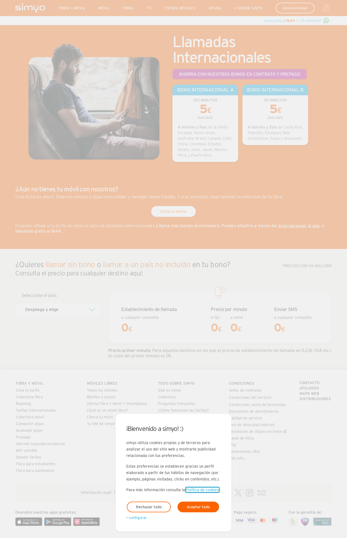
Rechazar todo (149, 507)
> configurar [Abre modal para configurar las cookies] (136, 518)
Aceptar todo (198, 507)
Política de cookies (202, 490)
